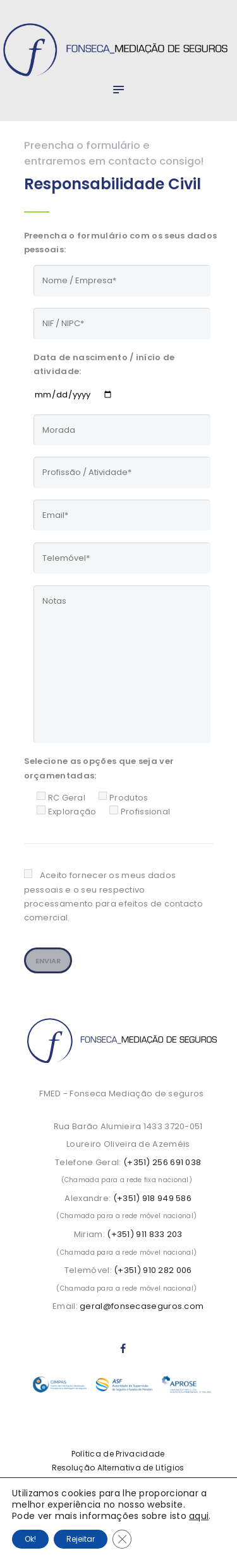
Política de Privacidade (118, 1453)
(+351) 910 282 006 (152, 1270)
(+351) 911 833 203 (144, 1234)
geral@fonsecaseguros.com (142, 1306)
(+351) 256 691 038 (162, 1162)
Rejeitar (80, 1539)
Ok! (30, 1539)
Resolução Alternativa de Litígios (118, 1467)
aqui (199, 1516)
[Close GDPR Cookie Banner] (121, 1539)
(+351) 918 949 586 (152, 1198)
